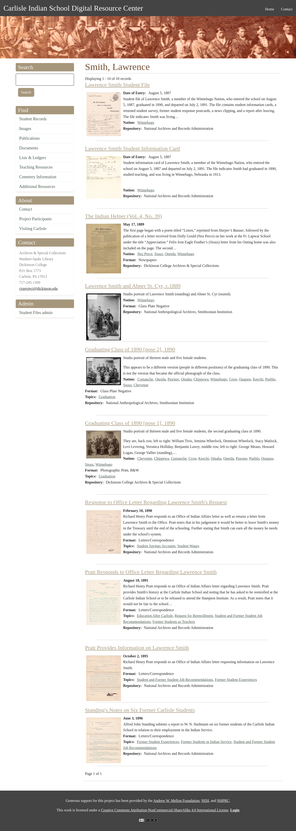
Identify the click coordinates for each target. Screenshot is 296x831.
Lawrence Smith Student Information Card (132, 148)
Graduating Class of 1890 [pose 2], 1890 (130, 349)
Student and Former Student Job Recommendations (175, 680)
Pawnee (173, 379)
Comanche (145, 379)
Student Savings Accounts (156, 546)
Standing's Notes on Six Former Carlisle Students (140, 710)
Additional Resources (37, 186)
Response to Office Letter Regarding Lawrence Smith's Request (156, 502)
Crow (233, 379)
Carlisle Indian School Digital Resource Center (73, 8)
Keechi (258, 379)
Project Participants (35, 219)
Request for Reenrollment (194, 616)
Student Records (33, 119)
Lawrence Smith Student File (117, 85)
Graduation (107, 397)
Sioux (158, 254)
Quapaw (245, 379)
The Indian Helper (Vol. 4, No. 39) (123, 216)
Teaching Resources (35, 167)
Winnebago (145, 122)
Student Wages (188, 546)
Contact (25, 209)
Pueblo (270, 379)
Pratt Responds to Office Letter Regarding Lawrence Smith (151, 572)
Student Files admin (35, 312)
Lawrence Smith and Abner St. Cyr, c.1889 (133, 286)
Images (25, 128)
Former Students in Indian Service (206, 742)
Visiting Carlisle (32, 228)
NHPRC (223, 801)
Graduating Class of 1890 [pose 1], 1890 (130, 423)
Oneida (170, 254)
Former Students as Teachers (174, 622)
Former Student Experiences (236, 680)
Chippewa (201, 379)
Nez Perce (144, 254)
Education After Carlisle (155, 616)
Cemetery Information (37, 177)
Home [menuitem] (269, 9)
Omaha (186, 379)
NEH (205, 801)
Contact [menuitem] (287, 9)
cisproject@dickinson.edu (38, 288)
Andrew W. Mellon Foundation (176, 801)
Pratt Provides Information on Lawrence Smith (137, 648)
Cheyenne (141, 385)
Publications (29, 138)
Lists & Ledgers (32, 157)
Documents (28, 148)
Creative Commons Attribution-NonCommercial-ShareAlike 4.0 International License (164, 810)
